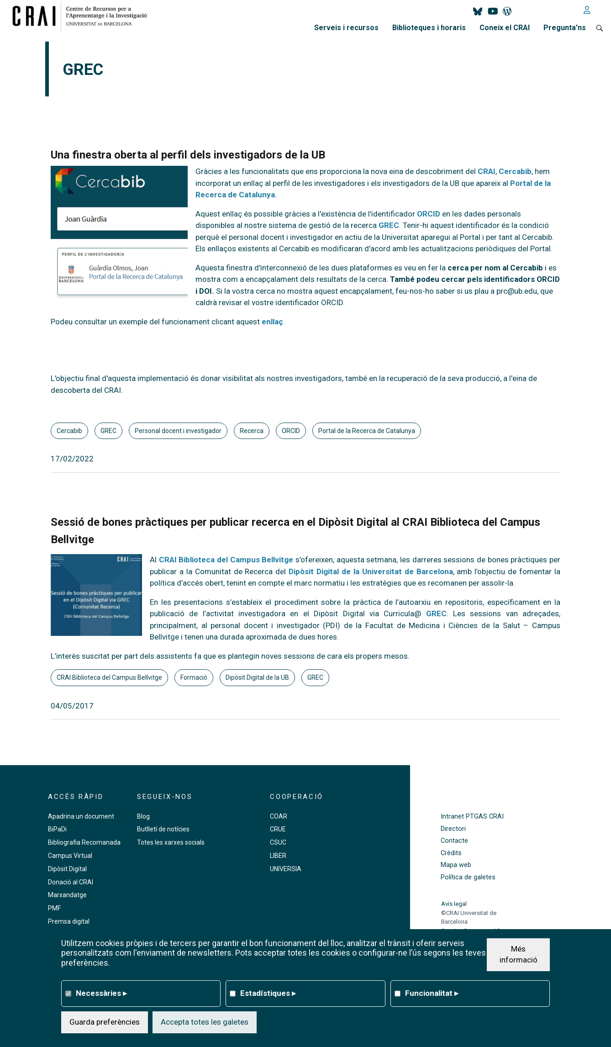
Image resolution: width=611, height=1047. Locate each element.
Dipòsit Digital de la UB (257, 677)
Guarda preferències (104, 1021)
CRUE (278, 829)
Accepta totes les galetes (204, 1021)
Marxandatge (67, 895)
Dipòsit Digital (67, 868)
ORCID (291, 430)
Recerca (251, 430)
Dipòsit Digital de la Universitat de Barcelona (371, 571)
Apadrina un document (81, 816)
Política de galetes (468, 877)
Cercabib (69, 430)
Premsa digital (69, 921)
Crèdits (451, 853)
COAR (278, 816)
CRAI (486, 171)
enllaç (272, 321)
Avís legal (454, 903)
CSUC (278, 842)
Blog (143, 816)
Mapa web (456, 865)
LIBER (278, 855)
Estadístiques (268, 993)
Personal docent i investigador (178, 430)
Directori (453, 829)
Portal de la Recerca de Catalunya (366, 430)
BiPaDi (57, 829)
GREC (108, 430)
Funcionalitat (431, 993)
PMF (54, 908)
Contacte (454, 841)
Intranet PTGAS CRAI (472, 816)
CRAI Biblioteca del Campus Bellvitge (226, 559)
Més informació (518, 954)
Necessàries (101, 993)
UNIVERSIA (285, 868)
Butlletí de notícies (163, 829)
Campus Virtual (70, 855)
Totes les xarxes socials (171, 842)
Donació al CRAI (70, 882)
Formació (193, 677)
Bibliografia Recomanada (84, 842)
